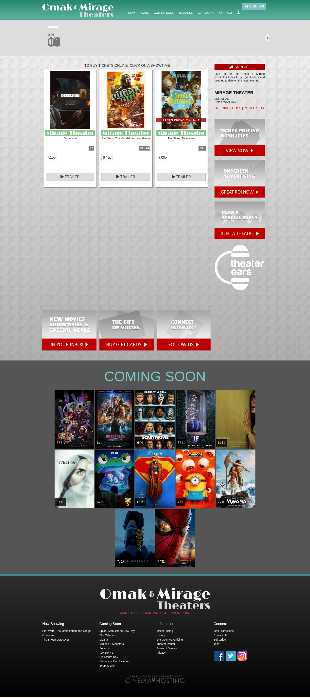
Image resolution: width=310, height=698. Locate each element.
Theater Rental (166, 644)
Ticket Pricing (165, 630)
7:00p (162, 157)
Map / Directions (223, 630)
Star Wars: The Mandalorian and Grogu (66, 630)
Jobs (216, 644)
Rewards (186, 12)
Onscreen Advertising (170, 639)
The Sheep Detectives (56, 639)
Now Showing (138, 12)
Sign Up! (254, 6)
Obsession (48, 635)
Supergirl (105, 648)
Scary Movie (107, 665)
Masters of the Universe (114, 661)
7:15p (51, 157)
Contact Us (254, 108)
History (161, 635)
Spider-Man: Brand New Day (117, 630)
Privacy (161, 652)
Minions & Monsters (111, 644)
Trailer (70, 177)
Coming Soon (164, 12)
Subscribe (220, 639)
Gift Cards (206, 12)
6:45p (107, 157)
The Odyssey (107, 635)
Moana (103, 639)
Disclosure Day (108, 657)
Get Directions (228, 108)
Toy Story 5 (106, 652)
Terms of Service (167, 648)
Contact (225, 12)
